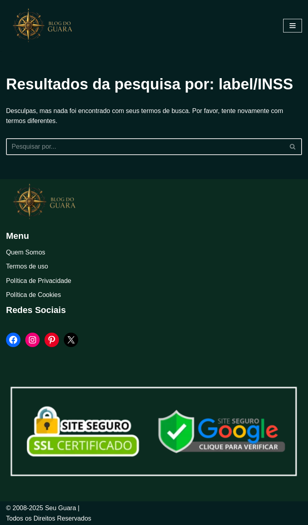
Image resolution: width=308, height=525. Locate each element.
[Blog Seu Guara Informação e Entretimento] (46, 26)
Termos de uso (27, 266)
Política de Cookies (33, 294)
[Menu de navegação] (292, 25)
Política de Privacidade (38, 280)
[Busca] (145, 146)
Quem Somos (25, 252)
